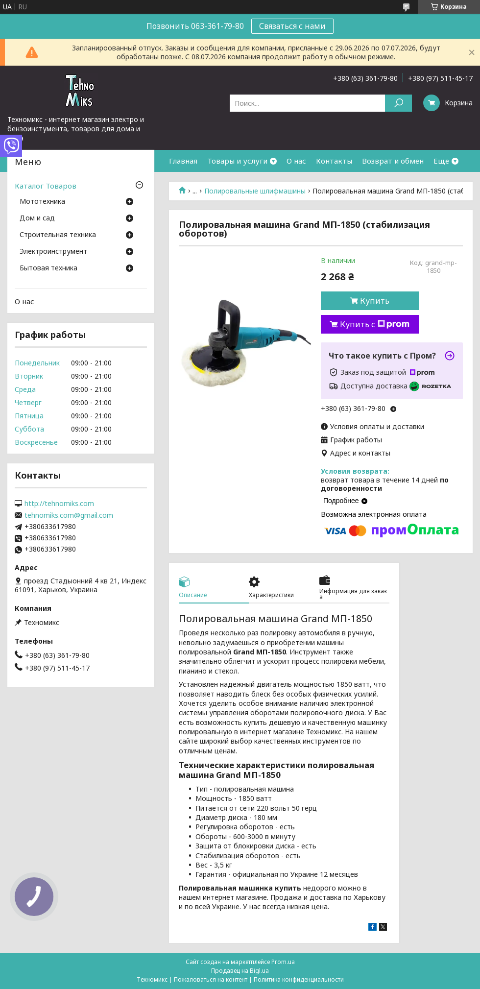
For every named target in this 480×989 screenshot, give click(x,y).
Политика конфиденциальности (299, 979)
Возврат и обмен (393, 161)
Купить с (374, 324)
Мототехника (42, 202)
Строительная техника (58, 235)
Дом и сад (37, 218)
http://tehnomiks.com (59, 503)
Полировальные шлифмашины (255, 191)
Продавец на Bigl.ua (240, 970)
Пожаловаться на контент (210, 979)
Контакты (334, 161)
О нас (296, 161)
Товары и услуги (237, 161)
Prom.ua (283, 962)
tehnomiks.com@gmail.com (68, 515)
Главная (183, 161)
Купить (374, 300)
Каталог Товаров (45, 186)
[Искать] (398, 103)
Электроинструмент (53, 252)
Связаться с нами (292, 26)
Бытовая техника (48, 268)
